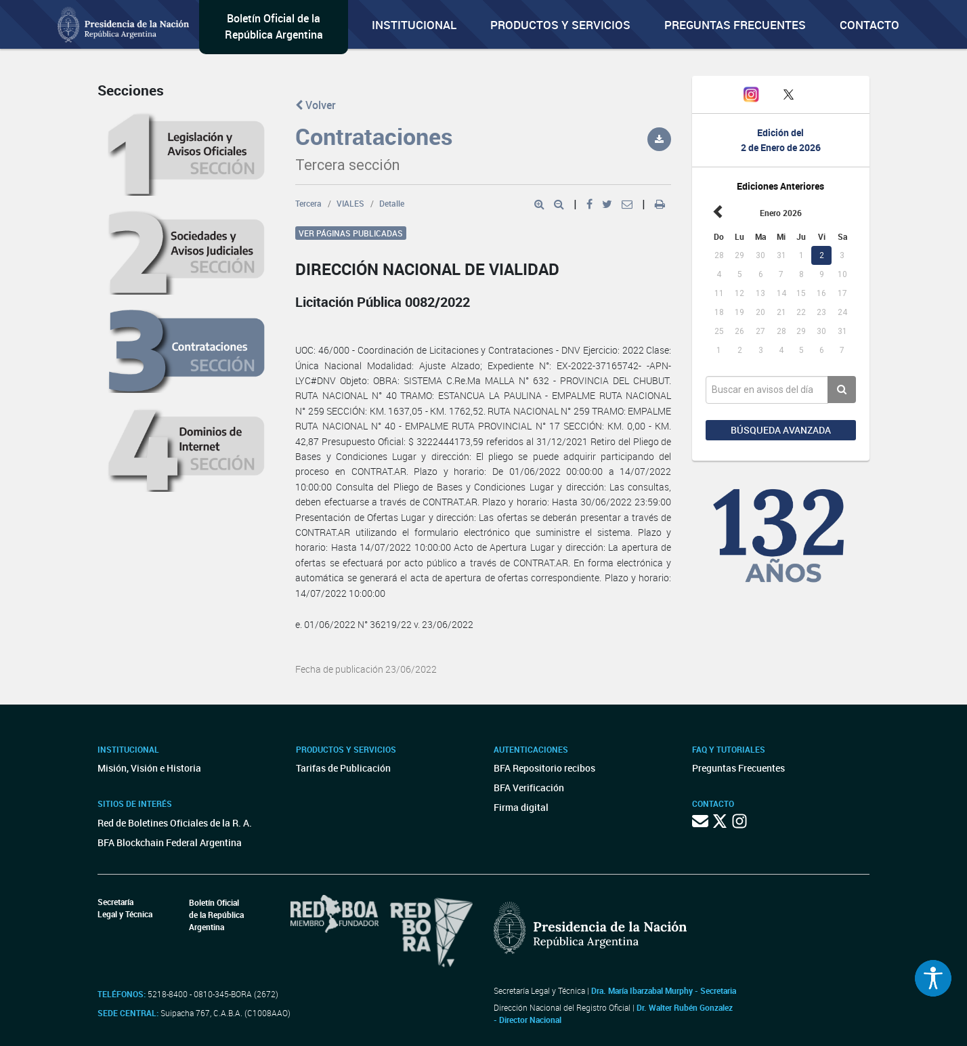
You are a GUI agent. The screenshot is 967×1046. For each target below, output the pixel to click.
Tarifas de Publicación (343, 767)
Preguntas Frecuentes (735, 25)
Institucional (414, 25)
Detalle (391, 203)
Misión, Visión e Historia (149, 767)
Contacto (869, 25)
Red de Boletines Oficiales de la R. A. (175, 822)
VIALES (350, 203)
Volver (315, 105)
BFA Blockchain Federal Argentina (170, 842)
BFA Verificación (529, 787)
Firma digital (521, 807)
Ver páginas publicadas (351, 233)
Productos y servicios (560, 25)
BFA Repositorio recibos (544, 767)
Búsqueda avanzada (781, 429)
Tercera (308, 203)
